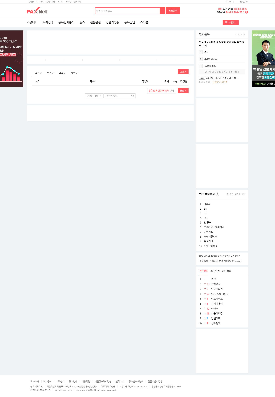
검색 (162, 10)
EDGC (207, 203)
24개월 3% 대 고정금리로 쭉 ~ (218, 78)
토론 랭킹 (215, 270)
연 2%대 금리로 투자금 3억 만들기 (222, 72)
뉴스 (82, 22)
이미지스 (208, 231)
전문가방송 (112, 22)
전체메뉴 (244, 22)
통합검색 (173, 10)
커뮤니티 (32, 22)
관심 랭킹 (226, 270)
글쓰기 (183, 71)
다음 (244, 34)
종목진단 (129, 22)
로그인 (228, 2)
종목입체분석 (66, 22)
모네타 (60, 2)
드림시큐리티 (211, 236)
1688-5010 (44, 390)
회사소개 (34, 381)
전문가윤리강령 (155, 381)
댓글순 (74, 72)
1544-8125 (221, 82)
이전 (235, 34)
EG (205, 217)
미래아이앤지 (208, 59)
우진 (203, 52)
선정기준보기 (217, 194)
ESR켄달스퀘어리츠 (214, 227)
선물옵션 (95, 22)
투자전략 (48, 22)
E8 (205, 208)
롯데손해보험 (211, 245)
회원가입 (244, 2)
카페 (41, 2)
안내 (161, 90)
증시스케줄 (50, 2)
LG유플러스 (207, 66)
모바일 (68, 2)
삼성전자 (208, 241)
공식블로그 (32, 2)
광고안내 (73, 381)
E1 (205, 213)
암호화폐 (77, 2)
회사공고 (47, 381)
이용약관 (86, 381)
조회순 (62, 72)
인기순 (50, 72)
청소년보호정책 (136, 381)
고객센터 (60, 381)
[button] (94, 96)
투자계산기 (230, 22)
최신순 (38, 72)
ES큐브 (207, 222)
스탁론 (144, 22)
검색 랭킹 (203, 270)
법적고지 (120, 381)
